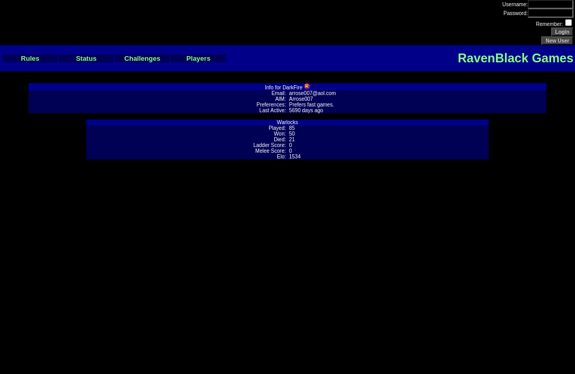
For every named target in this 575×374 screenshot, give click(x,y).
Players (198, 58)
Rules (30, 58)
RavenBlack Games (515, 58)
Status (86, 58)
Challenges (142, 58)
